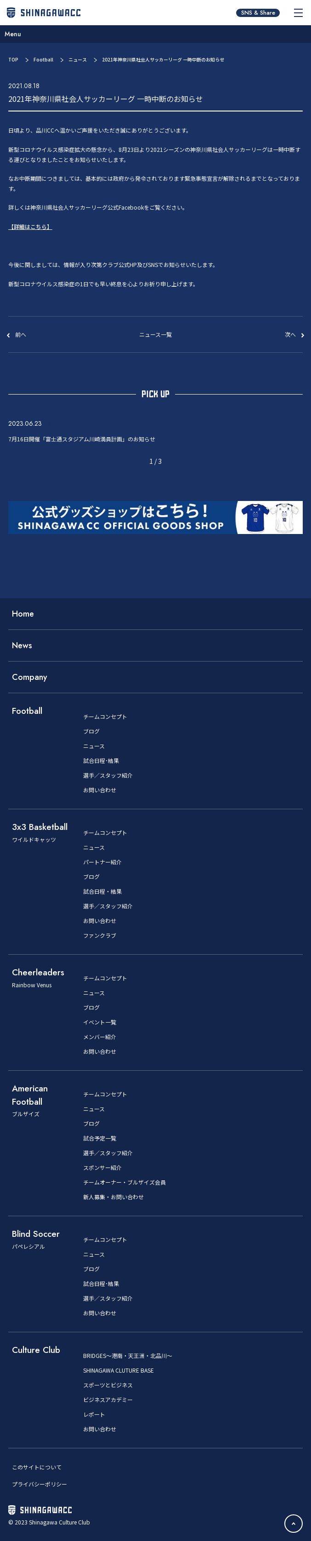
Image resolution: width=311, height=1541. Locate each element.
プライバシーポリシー (39, 1484)
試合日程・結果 (102, 891)
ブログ (91, 731)
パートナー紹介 (102, 862)
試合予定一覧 (99, 1138)
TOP (13, 59)
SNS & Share (258, 13)
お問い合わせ (99, 790)
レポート (94, 1414)
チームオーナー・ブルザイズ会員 (124, 1182)
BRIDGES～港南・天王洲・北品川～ (127, 1355)
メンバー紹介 (99, 1037)
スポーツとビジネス (108, 1385)
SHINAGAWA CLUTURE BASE (118, 1370)
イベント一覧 (99, 1022)
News (22, 645)
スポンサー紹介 (102, 1167)
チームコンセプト (105, 716)
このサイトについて (37, 1467)
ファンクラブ (99, 935)
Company (29, 677)
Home (23, 614)
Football (43, 59)
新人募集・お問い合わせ (113, 1197)
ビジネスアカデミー (108, 1399)
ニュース (77, 59)
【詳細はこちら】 (30, 226)
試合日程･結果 (101, 760)
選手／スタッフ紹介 (108, 775)
